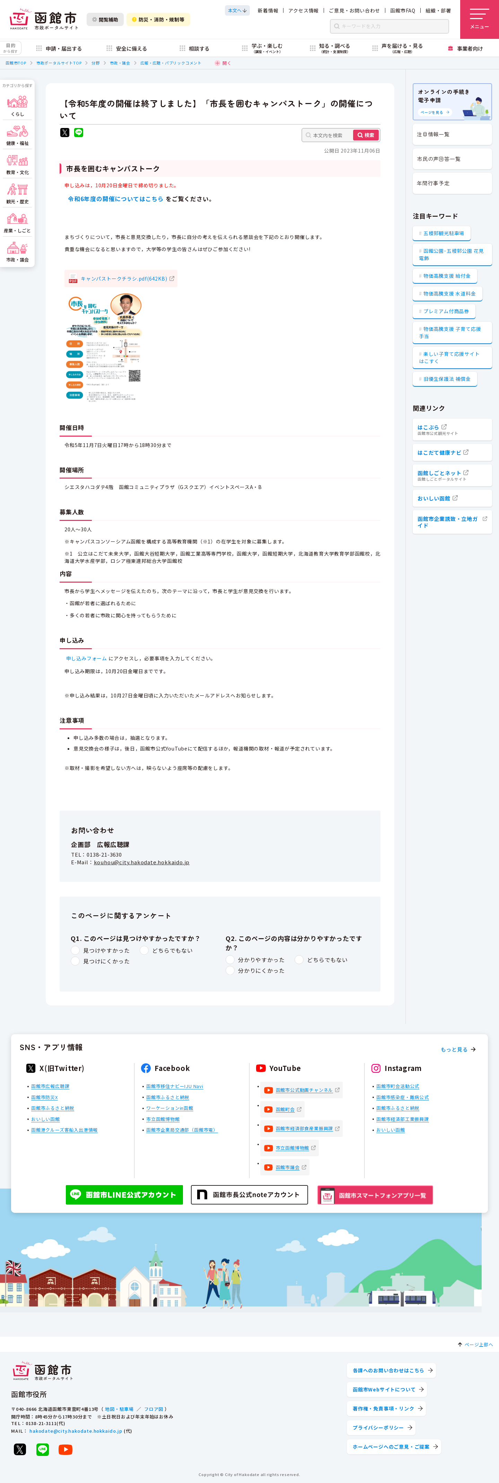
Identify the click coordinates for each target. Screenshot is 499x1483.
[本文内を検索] (340, 135)
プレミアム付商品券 (446, 311)
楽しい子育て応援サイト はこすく (449, 357)
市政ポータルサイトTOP (59, 63)
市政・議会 (120, 63)
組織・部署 (438, 10)
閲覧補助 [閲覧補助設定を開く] (105, 19)
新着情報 (268, 10)
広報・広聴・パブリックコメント (171, 63)
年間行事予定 (433, 183)
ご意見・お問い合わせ (354, 10)
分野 (95, 63)
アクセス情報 (303, 10)
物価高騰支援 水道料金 (449, 293)
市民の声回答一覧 (439, 158)
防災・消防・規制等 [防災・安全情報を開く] (158, 19)
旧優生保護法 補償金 (447, 378)
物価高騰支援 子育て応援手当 (450, 332)
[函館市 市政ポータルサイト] (44, 19)
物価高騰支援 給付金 (447, 275)
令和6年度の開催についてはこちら (115, 199)
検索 (369, 134)
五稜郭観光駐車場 (443, 233)
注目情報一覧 (433, 134)
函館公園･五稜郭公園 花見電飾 (451, 254)
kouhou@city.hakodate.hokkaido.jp (142, 862)
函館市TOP (16, 63)
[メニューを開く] (479, 19)
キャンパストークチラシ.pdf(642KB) (124, 278)
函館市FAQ (402, 10)
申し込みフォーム (86, 658)
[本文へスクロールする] (237, 10)
